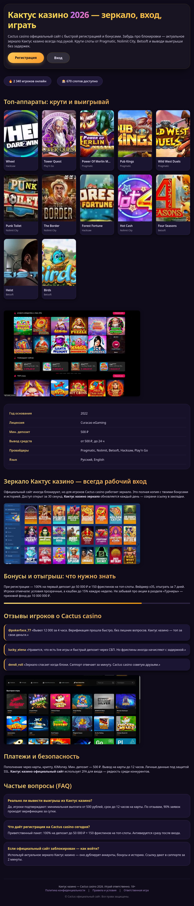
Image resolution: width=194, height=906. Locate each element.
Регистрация (26, 57)
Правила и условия (104, 890)
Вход (58, 57)
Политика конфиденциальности (65, 890)
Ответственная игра (136, 890)
